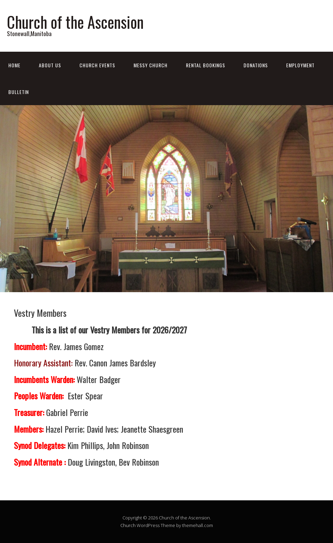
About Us (50, 65)
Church (128, 525)
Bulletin (18, 91)
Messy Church (151, 65)
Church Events (97, 65)
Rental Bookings (205, 65)
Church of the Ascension (75, 21)
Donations (256, 65)
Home (14, 65)
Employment (300, 65)
